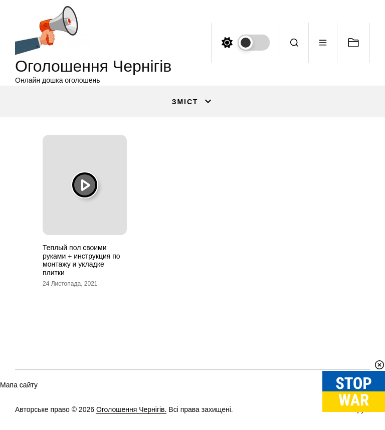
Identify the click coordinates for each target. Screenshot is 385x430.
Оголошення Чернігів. (131, 409)
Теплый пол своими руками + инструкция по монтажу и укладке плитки (81, 260)
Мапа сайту (19, 385)
